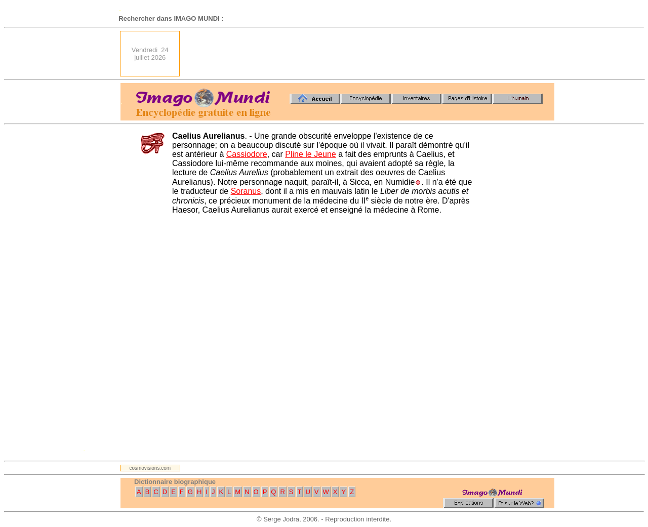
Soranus (246, 191)
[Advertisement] (370, 53)
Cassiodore (246, 154)
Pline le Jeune (310, 154)
